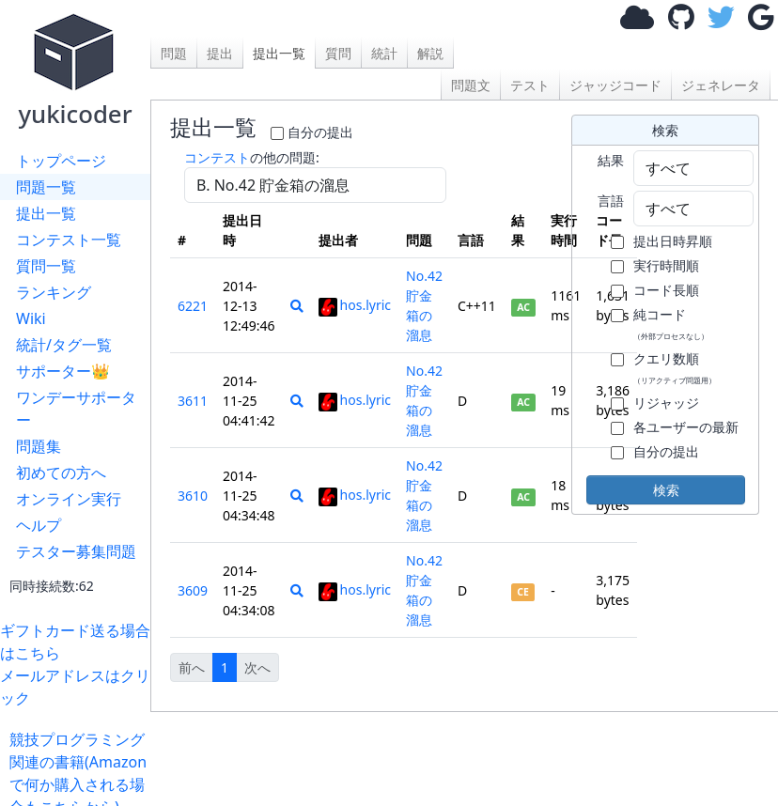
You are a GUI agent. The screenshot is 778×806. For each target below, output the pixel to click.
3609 (193, 590)
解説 (430, 53)
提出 (220, 53)
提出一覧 (46, 213)
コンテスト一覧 (68, 239)
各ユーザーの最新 (686, 427)
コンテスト (217, 157)
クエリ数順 (674, 367)
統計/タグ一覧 (64, 344)
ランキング (53, 292)
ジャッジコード (615, 85)
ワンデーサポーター (76, 408)
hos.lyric (355, 305)
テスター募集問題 (76, 551)
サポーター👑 (63, 371)
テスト (530, 85)
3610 (193, 495)
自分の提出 (320, 132)
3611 (193, 401)
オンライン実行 (68, 498)
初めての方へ (61, 472)
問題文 (470, 85)
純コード (670, 323)
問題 (174, 53)
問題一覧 (46, 187)
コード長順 (666, 290)
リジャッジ (666, 402)
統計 (384, 53)
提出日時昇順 (672, 241)
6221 (193, 306)
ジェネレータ (720, 85)
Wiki (31, 318)
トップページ (61, 160)
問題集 (38, 446)
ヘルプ (38, 525)
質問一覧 (46, 266)
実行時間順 (666, 265)
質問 (338, 53)
